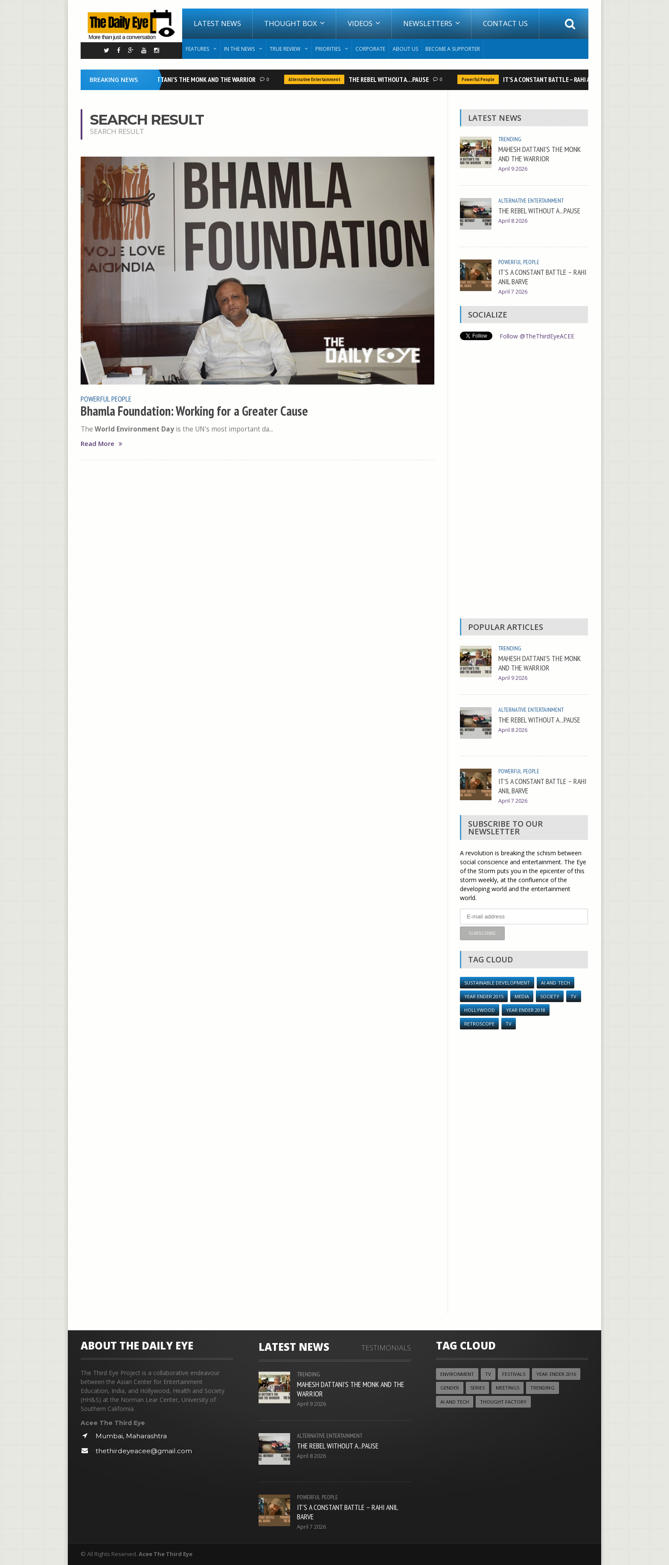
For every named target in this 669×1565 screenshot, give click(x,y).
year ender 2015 (483, 996)
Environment (457, 1374)
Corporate (370, 48)
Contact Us (505, 23)
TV (574, 996)
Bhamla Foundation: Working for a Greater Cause (194, 411)
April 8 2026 (512, 220)
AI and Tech (556, 982)
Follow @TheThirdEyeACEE (537, 336)
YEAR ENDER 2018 (525, 1010)
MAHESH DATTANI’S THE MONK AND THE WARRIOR (193, 79)
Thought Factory (503, 1402)
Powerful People (480, 79)
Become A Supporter (452, 48)
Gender (449, 1388)
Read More (101, 443)
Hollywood (479, 1010)
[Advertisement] (524, 481)
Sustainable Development (497, 982)
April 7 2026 (512, 291)
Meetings (509, 1388)
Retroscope (479, 1023)
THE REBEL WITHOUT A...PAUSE (391, 79)
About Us (405, 48)
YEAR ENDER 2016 (556, 1374)
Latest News (217, 23)
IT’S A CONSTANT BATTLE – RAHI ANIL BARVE (561, 79)
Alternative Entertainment (316, 79)
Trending (510, 139)
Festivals (514, 1374)
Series (478, 1388)
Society (550, 996)
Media (522, 996)
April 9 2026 (512, 168)
